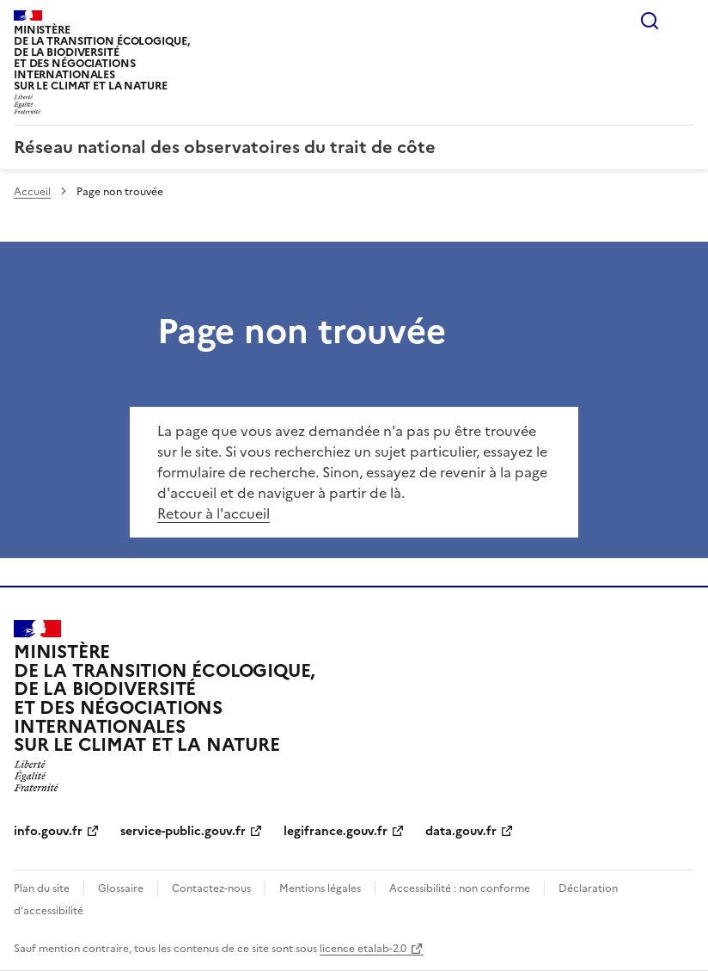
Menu (684, 20)
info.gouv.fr (48, 831)
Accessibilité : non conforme (459, 888)
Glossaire (120, 888)
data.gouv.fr (461, 831)
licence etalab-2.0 (363, 948)
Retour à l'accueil (213, 513)
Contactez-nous (211, 888)
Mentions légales (320, 888)
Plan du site (42, 888)
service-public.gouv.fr (183, 831)
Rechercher (649, 20)
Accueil (32, 192)
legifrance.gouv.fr (336, 831)
